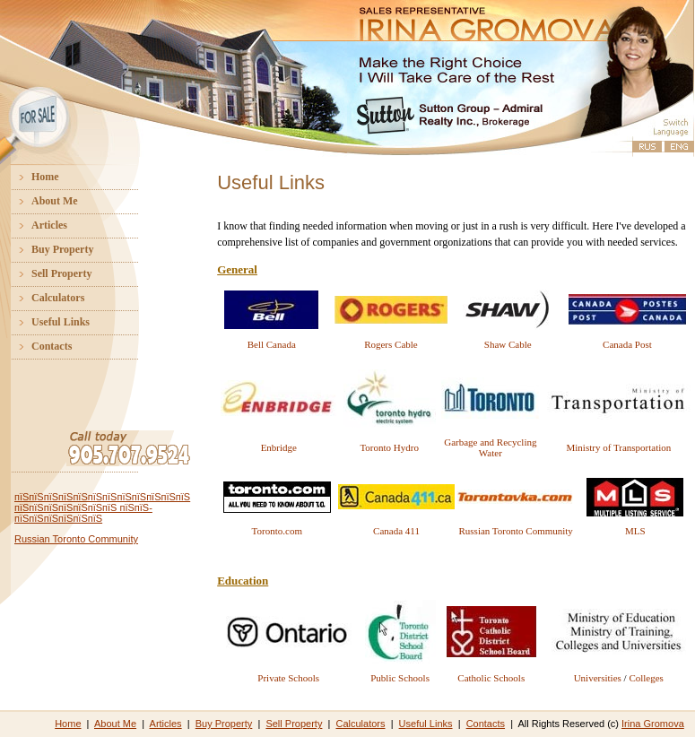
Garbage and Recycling (490, 442)
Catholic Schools (491, 677)
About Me (41, 201)
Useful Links (47, 322)
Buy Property (48, 249)
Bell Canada (272, 344)
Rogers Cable (391, 344)
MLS (635, 530)
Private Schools (288, 677)
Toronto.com (277, 530)
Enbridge (279, 447)
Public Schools (400, 677)
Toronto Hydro (389, 447)
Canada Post (627, 344)
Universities (597, 677)
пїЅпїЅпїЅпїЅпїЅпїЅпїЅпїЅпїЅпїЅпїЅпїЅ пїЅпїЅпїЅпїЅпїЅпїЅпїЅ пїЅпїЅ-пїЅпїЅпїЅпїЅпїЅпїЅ (102, 507)
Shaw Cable (508, 344)
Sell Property (47, 273)
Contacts (38, 346)
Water (490, 452)
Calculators (44, 297)
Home (31, 176)
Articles (35, 225)
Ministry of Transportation (619, 447)
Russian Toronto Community (76, 538)
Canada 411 (396, 530)
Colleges (646, 677)
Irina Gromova (652, 723)
